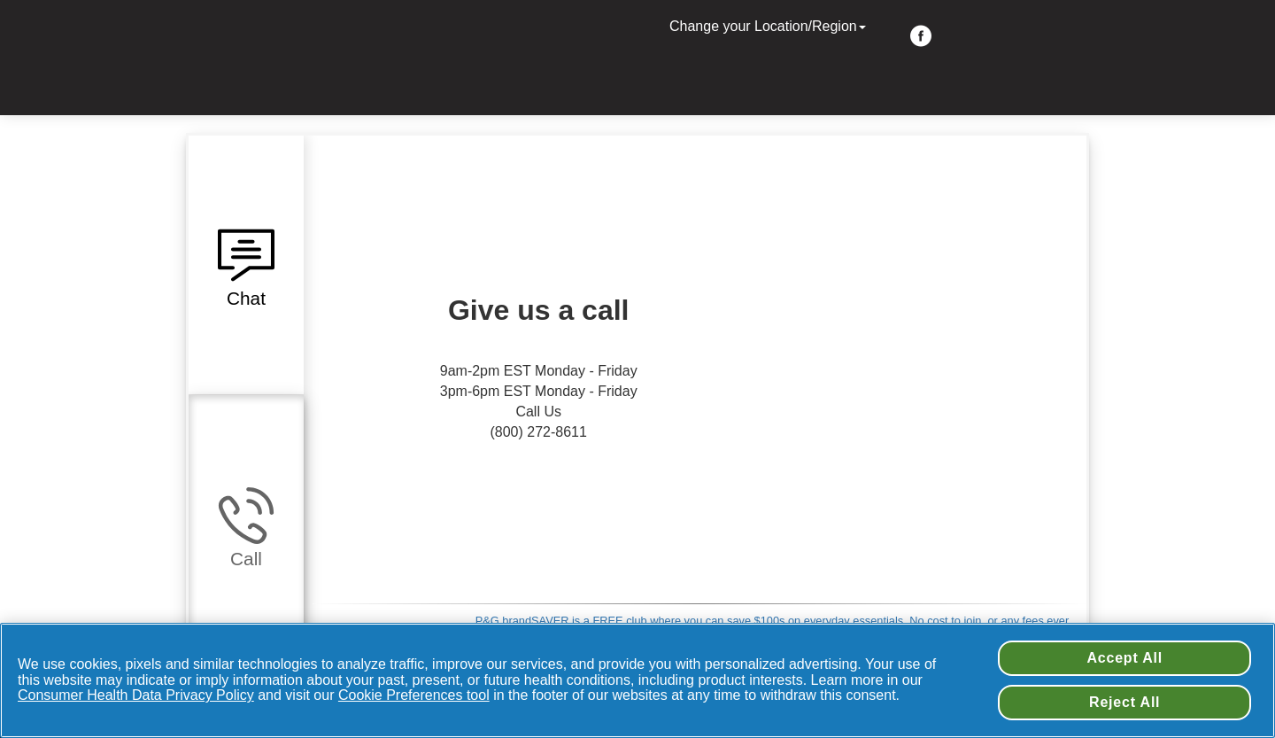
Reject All (1124, 702)
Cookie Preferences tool (414, 695)
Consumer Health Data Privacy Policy (136, 695)
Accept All (1124, 657)
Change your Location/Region (769, 26)
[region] (637, 680)
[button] (246, 265)
